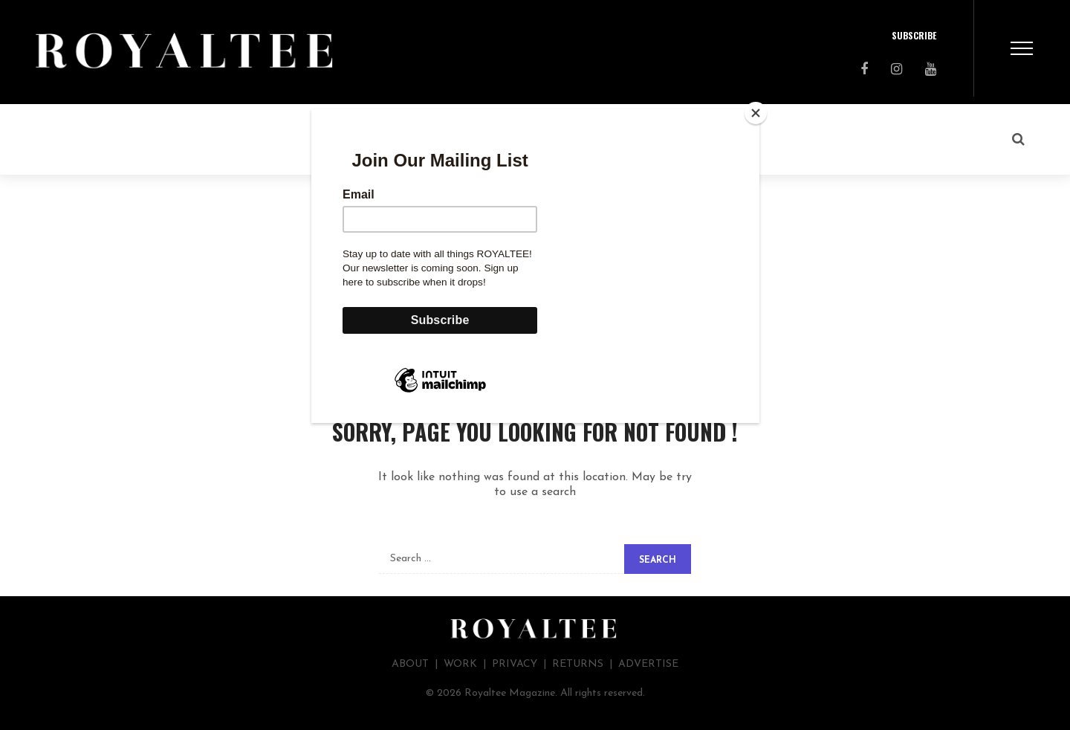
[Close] (756, 113)
